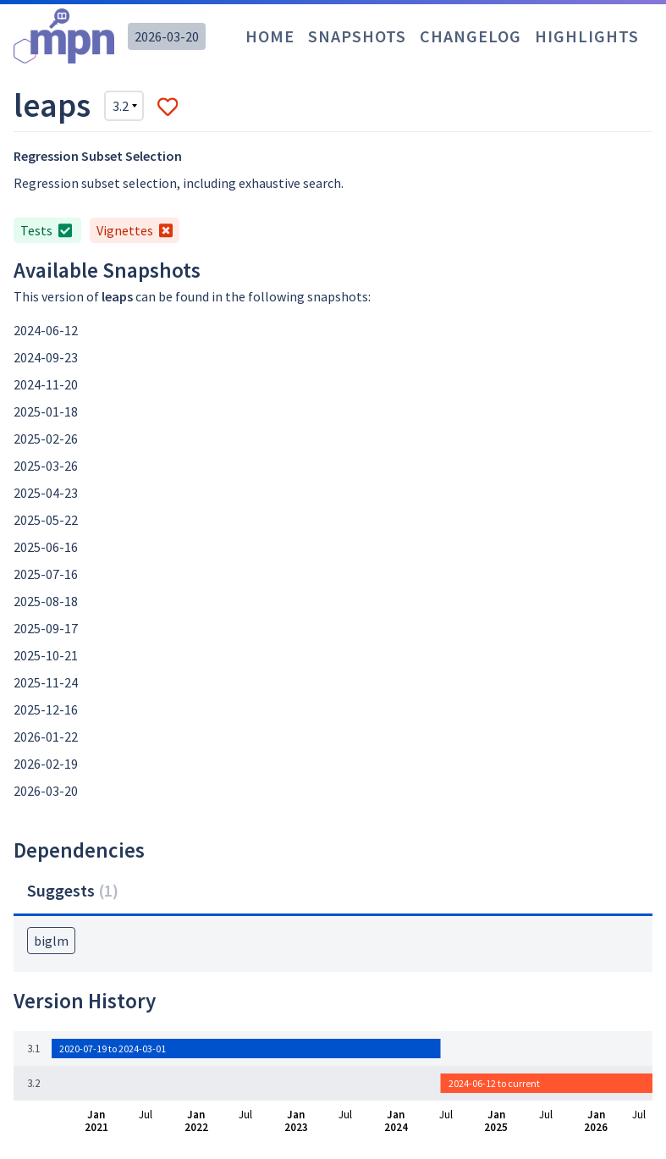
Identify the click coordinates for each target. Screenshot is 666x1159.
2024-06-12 (46, 330)
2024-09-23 (46, 357)
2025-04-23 (46, 492)
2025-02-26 (46, 438)
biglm (51, 940)
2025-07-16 (46, 574)
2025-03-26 (46, 465)
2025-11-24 (46, 682)
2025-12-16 (46, 709)
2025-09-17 (46, 628)
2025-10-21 (46, 655)
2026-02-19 (46, 763)
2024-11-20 (46, 384)
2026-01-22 (46, 736)
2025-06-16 (46, 546)
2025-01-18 (46, 411)
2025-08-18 (46, 601)
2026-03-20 (167, 36)
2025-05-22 (46, 519)
